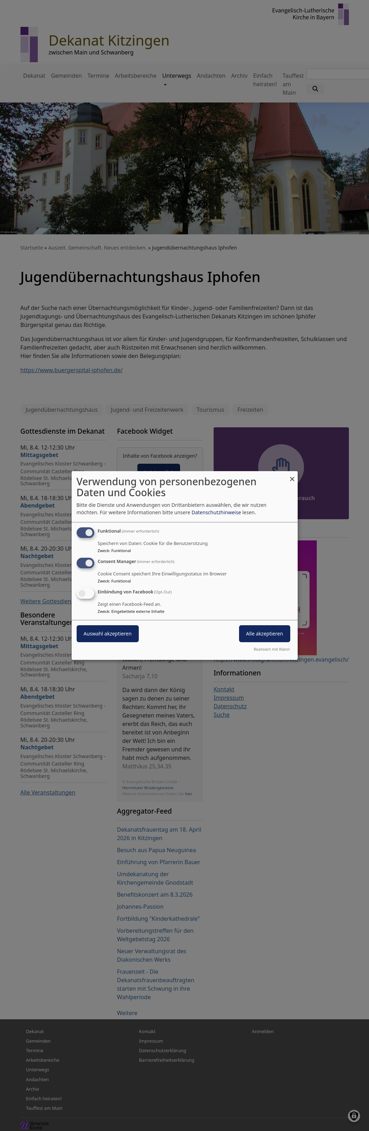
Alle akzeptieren (264, 633)
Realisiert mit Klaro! (272, 649)
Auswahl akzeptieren (108, 633)
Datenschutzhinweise (216, 512)
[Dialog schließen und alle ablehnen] (292, 475)
